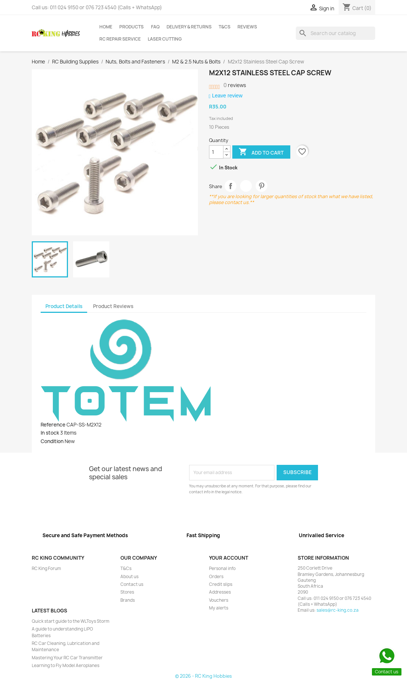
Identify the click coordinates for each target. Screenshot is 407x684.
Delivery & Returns (189, 27)
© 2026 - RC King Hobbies (203, 676)
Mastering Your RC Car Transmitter (67, 658)
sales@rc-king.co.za (338, 610)
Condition (52, 441)
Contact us (131, 584)
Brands (127, 600)
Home (105, 27)
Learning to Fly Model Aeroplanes (65, 666)
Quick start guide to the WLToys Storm (70, 621)
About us (129, 577)
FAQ (155, 27)
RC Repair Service (120, 39)
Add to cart (261, 152)
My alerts (218, 608)
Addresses (220, 592)
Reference (53, 425)
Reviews (247, 27)
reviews (234, 85)
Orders (216, 577)
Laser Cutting (165, 39)
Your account (228, 558)
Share (231, 186)
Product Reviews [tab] (113, 306)
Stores (127, 592)
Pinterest (262, 186)
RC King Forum (46, 568)
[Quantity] (216, 152)
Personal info (222, 568)
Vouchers (218, 600)
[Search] (335, 33)
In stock (50, 433)
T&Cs (224, 27)
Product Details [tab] (63, 306)
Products (131, 27)
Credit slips (220, 584)
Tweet (246, 186)
